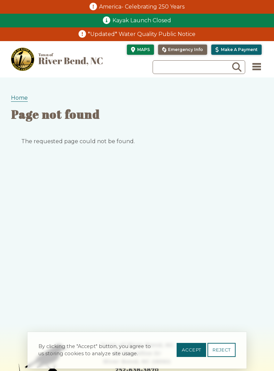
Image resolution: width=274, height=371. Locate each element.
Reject (221, 352)
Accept (191, 352)
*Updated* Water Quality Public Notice (141, 34)
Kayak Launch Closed (141, 20)
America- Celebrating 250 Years (141, 6)
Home (19, 98)
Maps (143, 49)
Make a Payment (239, 49)
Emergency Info (185, 49)
